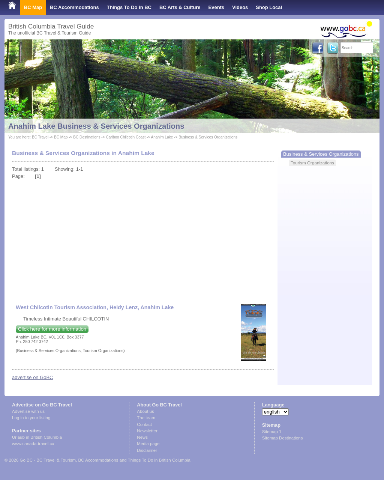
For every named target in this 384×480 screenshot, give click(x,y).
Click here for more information (52, 329)
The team (146, 417)
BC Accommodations (74, 7)
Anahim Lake (162, 137)
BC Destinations (86, 137)
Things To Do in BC (129, 7)
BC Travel (40, 137)
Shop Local (269, 7)
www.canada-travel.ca (33, 443)
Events (216, 7)
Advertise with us (28, 411)
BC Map (33, 7)
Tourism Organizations (312, 162)
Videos (240, 7)
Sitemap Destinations (282, 438)
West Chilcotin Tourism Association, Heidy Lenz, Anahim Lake (95, 307)
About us (145, 411)
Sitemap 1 (272, 431)
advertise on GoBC (32, 377)
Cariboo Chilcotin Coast (126, 137)
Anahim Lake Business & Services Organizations (96, 126)
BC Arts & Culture (180, 7)
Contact (144, 424)
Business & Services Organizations (207, 137)
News (142, 437)
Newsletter (147, 431)
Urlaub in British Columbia (37, 437)
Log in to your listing (31, 417)
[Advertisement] (143, 240)
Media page (148, 443)
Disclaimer (147, 450)
